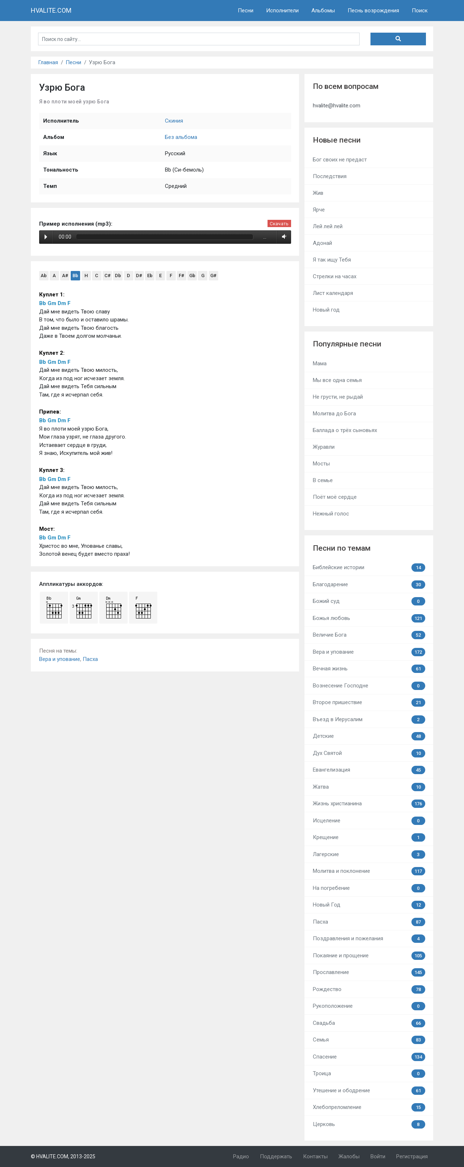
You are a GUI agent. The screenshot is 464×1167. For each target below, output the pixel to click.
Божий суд (369, 601)
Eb (150, 275)
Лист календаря (333, 293)
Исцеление (369, 821)
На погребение (369, 888)
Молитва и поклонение (369, 871)
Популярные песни (347, 344)
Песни (245, 10)
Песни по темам (341, 548)
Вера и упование (59, 659)
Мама (320, 363)
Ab (44, 275)
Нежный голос (331, 513)
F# (181, 275)
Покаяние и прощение (369, 956)
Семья (369, 1040)
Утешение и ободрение (369, 1090)
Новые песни (337, 140)
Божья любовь (369, 618)
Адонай (322, 243)
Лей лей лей (328, 226)
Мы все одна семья (337, 380)
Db (118, 275)
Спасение (369, 1057)
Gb (192, 275)
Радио (241, 1156)
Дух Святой (369, 753)
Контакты (315, 1156)
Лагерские (369, 854)
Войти (377, 1156)
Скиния (174, 121)
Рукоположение (369, 1006)
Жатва (369, 787)
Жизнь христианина (369, 804)
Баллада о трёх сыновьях (345, 430)
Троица (369, 1073)
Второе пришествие (369, 702)
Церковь (369, 1124)
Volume (283, 237)
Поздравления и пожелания (369, 938)
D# (139, 275)
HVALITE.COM (51, 10)
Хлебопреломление (369, 1107)
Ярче (319, 209)
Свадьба (369, 1023)
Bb (75, 275)
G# (213, 275)
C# (107, 275)
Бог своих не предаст (340, 159)
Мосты (321, 463)
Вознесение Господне (369, 686)
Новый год (326, 310)
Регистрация (412, 1156)
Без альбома (181, 137)
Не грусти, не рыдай (338, 397)
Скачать (279, 223)
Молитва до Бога (334, 413)
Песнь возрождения (373, 10)
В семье (323, 480)
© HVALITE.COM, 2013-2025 (63, 1156)
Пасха (90, 659)
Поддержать (276, 1156)
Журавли (324, 447)
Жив (318, 193)
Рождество (369, 989)
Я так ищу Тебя (332, 259)
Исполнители (282, 10)
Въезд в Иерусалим (369, 719)
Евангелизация (369, 770)
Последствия (330, 176)
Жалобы (349, 1156)
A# (65, 275)
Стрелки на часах (334, 276)
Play (46, 236)
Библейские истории (369, 567)
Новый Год (369, 905)
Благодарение (369, 584)
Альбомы (323, 10)
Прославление (369, 972)
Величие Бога (369, 635)
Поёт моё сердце (335, 497)
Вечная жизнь (369, 669)
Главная (48, 62)
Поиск (420, 10)
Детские (369, 736)
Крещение (369, 837)
